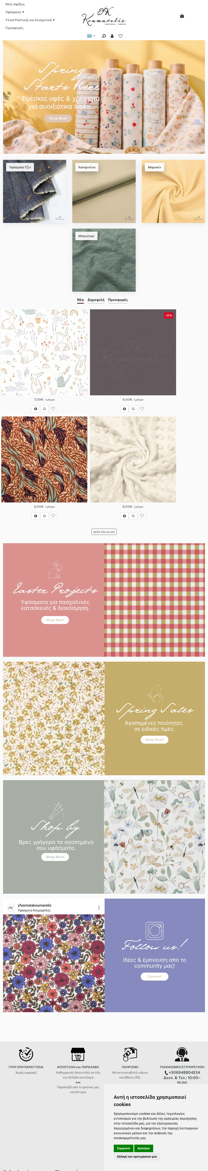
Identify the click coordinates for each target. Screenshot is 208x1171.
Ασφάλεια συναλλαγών (69, 1076)
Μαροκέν (154, 167)
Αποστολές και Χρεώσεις (19, 1035)
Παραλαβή (65, 943)
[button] (18, 97)
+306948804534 (118, 1071)
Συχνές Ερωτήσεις (14, 1059)
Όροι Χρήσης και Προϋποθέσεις (75, 1047)
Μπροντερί (86, 236)
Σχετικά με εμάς (65, 1041)
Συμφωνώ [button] (123, 1148)
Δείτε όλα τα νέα (104, 387)
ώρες (114, 1059)
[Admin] (2, 1167)
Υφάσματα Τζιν (20, 167)
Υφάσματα (14, 12)
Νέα (80, 300)
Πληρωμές (9, 1041)
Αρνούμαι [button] (144, 1148)
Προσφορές (14, 28)
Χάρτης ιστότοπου (15, 1065)
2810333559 (144, 1053)
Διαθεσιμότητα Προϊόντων (20, 1047)
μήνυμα (180, 993)
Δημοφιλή (96, 300)
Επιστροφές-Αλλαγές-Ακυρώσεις (24, 1053)
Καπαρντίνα (86, 167)
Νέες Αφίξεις (15, 4)
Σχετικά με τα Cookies (69, 1088)
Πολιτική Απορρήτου (68, 1082)
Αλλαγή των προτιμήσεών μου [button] (137, 1156)
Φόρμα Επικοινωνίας (122, 1035)
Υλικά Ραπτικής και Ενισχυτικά (30, 20)
